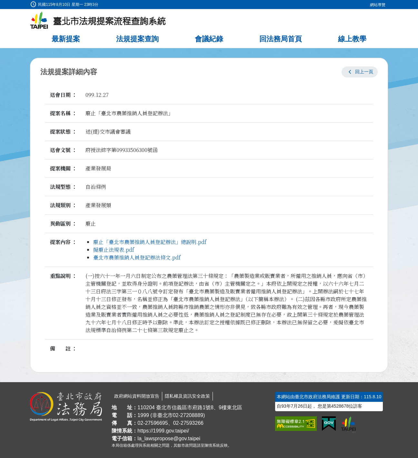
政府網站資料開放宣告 (136, 396)
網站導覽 (377, 5)
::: (2, 3)
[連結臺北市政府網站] (348, 424)
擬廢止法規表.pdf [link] (113, 249)
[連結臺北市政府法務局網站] (66, 407)
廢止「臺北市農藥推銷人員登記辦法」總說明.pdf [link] (149, 242)
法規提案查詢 (137, 39)
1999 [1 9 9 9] (143, 415)
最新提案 (66, 39)
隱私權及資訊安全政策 (187, 396)
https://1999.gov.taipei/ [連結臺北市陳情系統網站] (163, 430)
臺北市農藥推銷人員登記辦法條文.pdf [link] (137, 257)
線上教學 (352, 39)
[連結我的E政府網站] (329, 423)
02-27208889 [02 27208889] (188, 415)
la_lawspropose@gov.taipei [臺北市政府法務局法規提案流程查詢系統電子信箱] (168, 438)
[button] (360, 71)
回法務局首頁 (280, 39)
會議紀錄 (209, 39)
